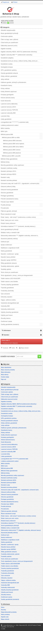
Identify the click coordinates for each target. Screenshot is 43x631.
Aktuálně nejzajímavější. (8, 30)
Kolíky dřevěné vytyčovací (9, 91)
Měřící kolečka (5, 128)
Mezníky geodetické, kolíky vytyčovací (12, 165)
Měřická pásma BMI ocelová (11, 150)
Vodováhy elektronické (8, 309)
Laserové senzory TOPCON (9, 110)
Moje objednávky (6, 367)
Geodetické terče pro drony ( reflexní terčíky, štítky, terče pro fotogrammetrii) (22, 61)
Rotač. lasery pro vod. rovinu (9, 220)
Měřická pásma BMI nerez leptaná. (13, 143)
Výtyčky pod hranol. (7, 315)
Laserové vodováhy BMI (8, 113)
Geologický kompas (7, 67)
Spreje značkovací (6, 245)
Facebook (5, 348)
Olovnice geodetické (7, 192)
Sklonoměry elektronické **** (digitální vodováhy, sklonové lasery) (21, 235)
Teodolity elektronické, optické (10, 266)
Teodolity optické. (6, 269)
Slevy (2, 607)
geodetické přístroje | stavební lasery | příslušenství (14, 11)
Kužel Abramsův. (6, 101)
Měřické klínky (5, 162)
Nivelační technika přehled (9, 180)
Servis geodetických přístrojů (9, 229)
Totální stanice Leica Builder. (9, 281)
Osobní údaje (5, 377)
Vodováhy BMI (5, 306)
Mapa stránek (25, 348)
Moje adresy (4, 374)
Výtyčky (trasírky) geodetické (9, 312)
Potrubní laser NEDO (7, 202)
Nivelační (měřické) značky (9, 168)
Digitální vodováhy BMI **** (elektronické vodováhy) (16, 55)
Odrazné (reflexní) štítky (8, 186)
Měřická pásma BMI (7, 134)
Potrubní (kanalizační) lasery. (10, 199)
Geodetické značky (6, 64)
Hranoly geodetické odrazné (9, 73)
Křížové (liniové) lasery (8, 98)
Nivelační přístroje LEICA (8, 171)
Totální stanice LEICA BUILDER (10, 278)
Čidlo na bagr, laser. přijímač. (10, 39)
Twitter (13, 348)
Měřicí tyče (4, 131)
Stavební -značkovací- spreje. (10, 254)
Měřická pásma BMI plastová (12, 153)
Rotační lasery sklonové (8, 223)
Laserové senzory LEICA (8, 107)
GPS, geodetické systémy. (9, 70)
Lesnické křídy (5, 116)
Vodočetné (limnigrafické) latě (10, 303)
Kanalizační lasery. (6, 85)
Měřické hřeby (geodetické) (9, 159)
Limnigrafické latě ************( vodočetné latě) (15, 122)
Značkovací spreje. (6, 321)
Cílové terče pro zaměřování (9, 42)
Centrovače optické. (7, 36)
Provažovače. (5, 208)
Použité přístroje (6, 205)
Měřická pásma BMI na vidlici (11, 137)
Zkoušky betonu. (6, 318)
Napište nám (4, 616)
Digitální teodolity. (6, 48)
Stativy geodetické (6, 251)
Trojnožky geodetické (7, 287)
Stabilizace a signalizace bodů (10, 248)
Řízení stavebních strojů (8, 214)
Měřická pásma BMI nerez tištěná (13, 147)
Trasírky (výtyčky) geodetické (10, 284)
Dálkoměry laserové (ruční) (9, 45)
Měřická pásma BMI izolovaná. (12, 140)
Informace (7, 330)
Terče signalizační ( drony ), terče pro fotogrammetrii (17, 275)
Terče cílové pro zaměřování (9, 272)
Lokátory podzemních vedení (9, 125)
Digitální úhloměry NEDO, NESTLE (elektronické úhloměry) (19, 52)
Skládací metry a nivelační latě (10, 232)
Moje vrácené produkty (8, 369)
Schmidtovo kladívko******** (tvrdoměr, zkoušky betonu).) (18, 226)
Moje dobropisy (5, 372)
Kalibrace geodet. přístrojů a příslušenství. (13, 82)
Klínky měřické (5, 88)
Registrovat (6, 2)
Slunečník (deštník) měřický (9, 238)
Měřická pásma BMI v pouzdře (11, 156)
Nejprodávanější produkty (9, 612)
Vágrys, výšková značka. (8, 300)
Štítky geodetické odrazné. (9, 263)
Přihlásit (15, 2)
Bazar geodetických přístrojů (9, 33)
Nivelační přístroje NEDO (8, 174)
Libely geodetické (6, 119)
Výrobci (6, 335)
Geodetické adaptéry (7, 58)
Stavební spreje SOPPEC (9, 260)
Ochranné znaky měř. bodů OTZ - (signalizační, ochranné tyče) (20, 183)
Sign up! (3, 379)
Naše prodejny (5, 614)
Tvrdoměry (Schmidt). (7, 291)
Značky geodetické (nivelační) (10, 324)
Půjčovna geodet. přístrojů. (9, 211)
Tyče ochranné (5, 294)
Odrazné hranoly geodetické (9, 189)
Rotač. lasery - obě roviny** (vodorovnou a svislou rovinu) (18, 217)
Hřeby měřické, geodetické (9, 76)
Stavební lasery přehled (8, 257)
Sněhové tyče (5, 242)
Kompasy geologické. (7, 94)
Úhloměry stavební (6, 297)
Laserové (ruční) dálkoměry (9, 104)
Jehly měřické (5, 79)
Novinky (3, 609)
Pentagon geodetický (7, 196)
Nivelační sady (5, 177)
